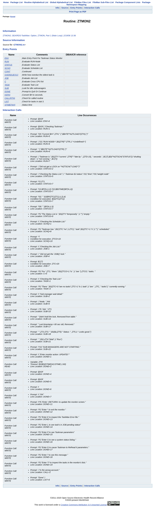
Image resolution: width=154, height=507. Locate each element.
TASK (7, 85)
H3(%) (7, 95)
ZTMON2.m (19, 45)
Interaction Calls (92, 8)
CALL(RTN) (10, 98)
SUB (7, 88)
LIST (7, 101)
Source (64, 8)
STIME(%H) (10, 105)
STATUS (8, 65)
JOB (6, 78)
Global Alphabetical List (61, 2)
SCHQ (7, 68)
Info (57, 8)
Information (9, 31)
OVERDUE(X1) (11, 75)
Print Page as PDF (77, 12)
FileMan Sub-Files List (103, 2)
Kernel (12, 16)
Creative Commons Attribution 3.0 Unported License (84, 505)
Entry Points (76, 8)
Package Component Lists (127, 2)
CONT (7, 71)
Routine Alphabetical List (36, 2)
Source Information (14, 40)
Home (6, 2)
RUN (7, 61)
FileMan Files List (82, 2)
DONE (7, 91)
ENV (7, 58)
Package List (16, 2)
